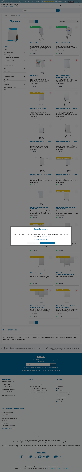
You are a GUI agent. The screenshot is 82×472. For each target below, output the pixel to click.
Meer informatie (46, 236)
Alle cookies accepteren (47, 243)
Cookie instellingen (33, 243)
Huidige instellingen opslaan (41, 239)
